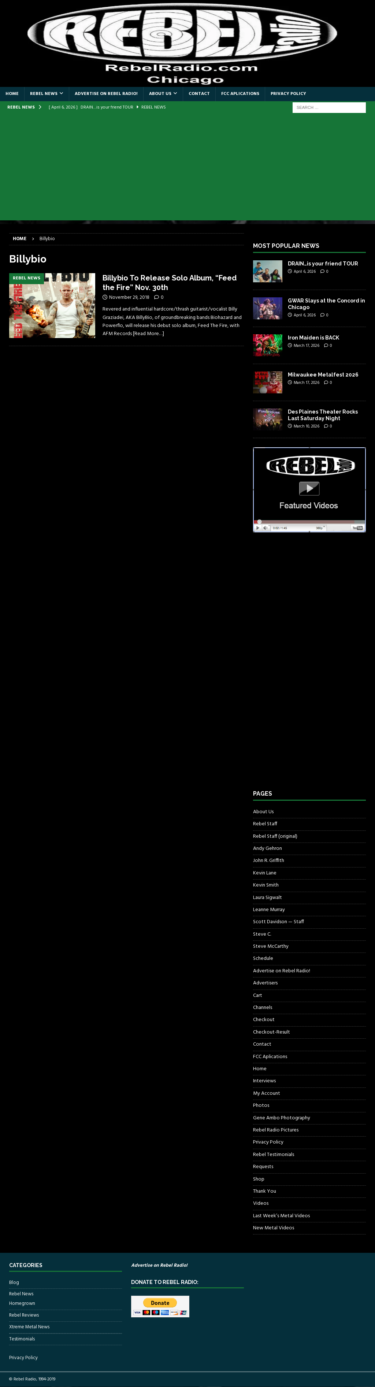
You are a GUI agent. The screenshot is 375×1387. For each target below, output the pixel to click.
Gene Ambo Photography (281, 1118)
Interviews (264, 1081)
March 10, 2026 (306, 426)
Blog (14, 1283)
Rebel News (43, 94)
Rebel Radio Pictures (275, 1130)
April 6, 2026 (305, 271)
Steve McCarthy (271, 946)
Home (12, 94)
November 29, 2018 (129, 297)
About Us (160, 94)
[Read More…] (148, 334)
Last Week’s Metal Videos (281, 1216)
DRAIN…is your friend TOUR (323, 264)
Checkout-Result (271, 1032)
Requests (263, 1167)
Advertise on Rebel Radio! (106, 94)
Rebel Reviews (24, 1315)
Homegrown (22, 1303)
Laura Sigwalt (267, 898)
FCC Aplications (240, 94)
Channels (262, 1007)
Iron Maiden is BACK (313, 338)
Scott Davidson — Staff (278, 922)
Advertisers (265, 983)
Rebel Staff (265, 824)
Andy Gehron (267, 848)
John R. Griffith (268, 860)
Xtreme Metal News (29, 1327)
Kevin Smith (266, 885)
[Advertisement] (187, 169)
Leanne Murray (269, 910)
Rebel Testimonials (273, 1155)
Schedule (263, 958)
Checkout (264, 1020)
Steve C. (262, 934)
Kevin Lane (264, 873)
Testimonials (22, 1339)
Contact (199, 94)
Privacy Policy (288, 94)
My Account (266, 1093)
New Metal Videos (273, 1228)
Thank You (264, 1191)
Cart (257, 995)
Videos (260, 1203)
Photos (261, 1105)
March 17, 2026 (306, 345)
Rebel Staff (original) (275, 836)
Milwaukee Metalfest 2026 (323, 375)
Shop (258, 1179)
